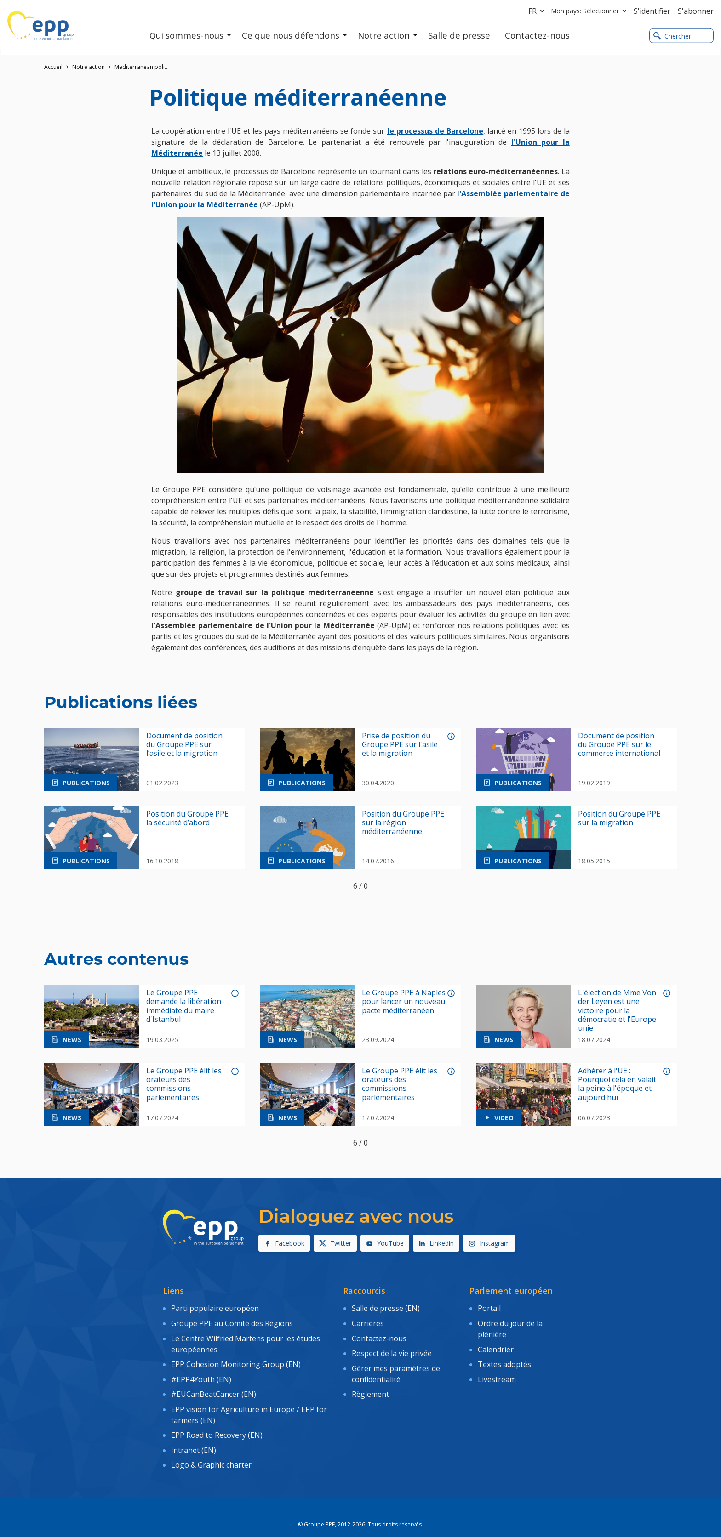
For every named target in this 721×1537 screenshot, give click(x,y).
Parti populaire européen (215, 1307)
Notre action (88, 67)
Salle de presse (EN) (386, 1307)
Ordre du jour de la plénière (510, 1326)
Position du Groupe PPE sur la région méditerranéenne (403, 823)
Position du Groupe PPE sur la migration (619, 818)
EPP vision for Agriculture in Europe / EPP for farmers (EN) (249, 1403)
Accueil (53, 67)
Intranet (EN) (193, 1435)
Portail (489, 1307)
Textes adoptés (504, 1358)
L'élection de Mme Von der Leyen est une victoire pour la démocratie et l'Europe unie (617, 1010)
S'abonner (696, 11)
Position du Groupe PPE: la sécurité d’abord (188, 818)
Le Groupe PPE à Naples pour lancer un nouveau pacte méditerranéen (404, 1001)
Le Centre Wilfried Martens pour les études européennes (245, 1339)
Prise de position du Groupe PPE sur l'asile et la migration (400, 745)
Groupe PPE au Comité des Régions (232, 1321)
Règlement (370, 1384)
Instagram (489, 1243)
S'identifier (652, 11)
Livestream (497, 1372)
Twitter (335, 1243)
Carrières (368, 1321)
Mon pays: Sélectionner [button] (590, 11)
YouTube (385, 1243)
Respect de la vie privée (392, 1347)
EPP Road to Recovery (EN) (217, 1422)
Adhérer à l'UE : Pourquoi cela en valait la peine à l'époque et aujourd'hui (617, 1084)
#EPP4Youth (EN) (201, 1372)
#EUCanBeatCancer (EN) (213, 1384)
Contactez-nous (379, 1334)
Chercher (672, 36)
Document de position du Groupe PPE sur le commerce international (619, 745)
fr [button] (538, 11)
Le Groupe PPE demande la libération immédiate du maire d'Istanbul (183, 1006)
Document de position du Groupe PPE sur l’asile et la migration (184, 745)
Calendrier (496, 1345)
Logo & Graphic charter (211, 1449)
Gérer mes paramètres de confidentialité (396, 1366)
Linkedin (436, 1243)
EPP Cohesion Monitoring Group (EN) (236, 1358)
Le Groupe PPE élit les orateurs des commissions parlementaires (184, 1084)
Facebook (284, 1243)
